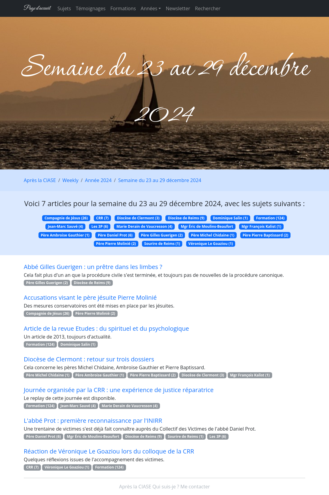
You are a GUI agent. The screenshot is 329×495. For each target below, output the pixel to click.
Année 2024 (98, 180)
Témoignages (91, 8)
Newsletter (178, 8)
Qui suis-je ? (165, 486)
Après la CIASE (40, 180)
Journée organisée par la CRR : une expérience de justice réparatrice (119, 390)
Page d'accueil (37, 8)
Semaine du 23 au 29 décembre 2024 (159, 180)
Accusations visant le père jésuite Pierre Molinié (90, 297)
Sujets (64, 8)
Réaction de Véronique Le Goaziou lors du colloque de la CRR (109, 451)
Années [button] (149, 8)
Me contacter (195, 486)
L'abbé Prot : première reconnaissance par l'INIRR (93, 420)
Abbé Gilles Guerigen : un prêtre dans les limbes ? (93, 267)
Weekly (70, 180)
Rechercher (207, 8)
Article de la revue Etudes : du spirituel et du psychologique (106, 328)
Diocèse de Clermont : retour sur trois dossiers (89, 359)
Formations (123, 8)
